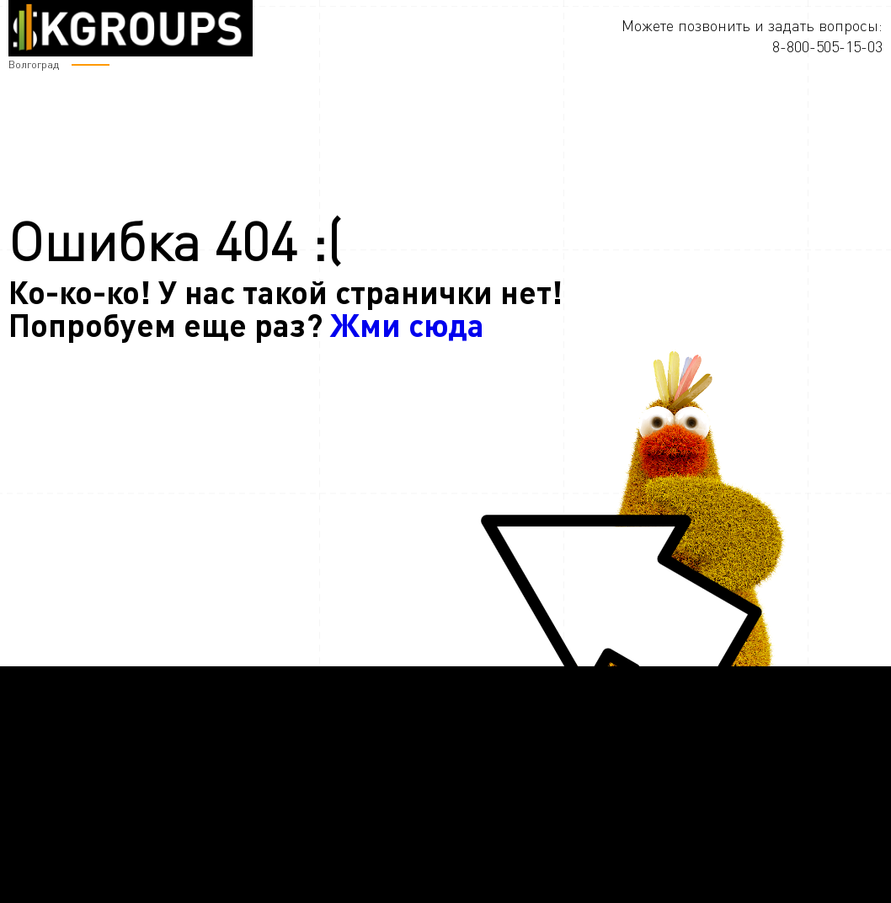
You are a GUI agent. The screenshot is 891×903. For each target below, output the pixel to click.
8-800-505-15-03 (827, 46)
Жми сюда (407, 324)
